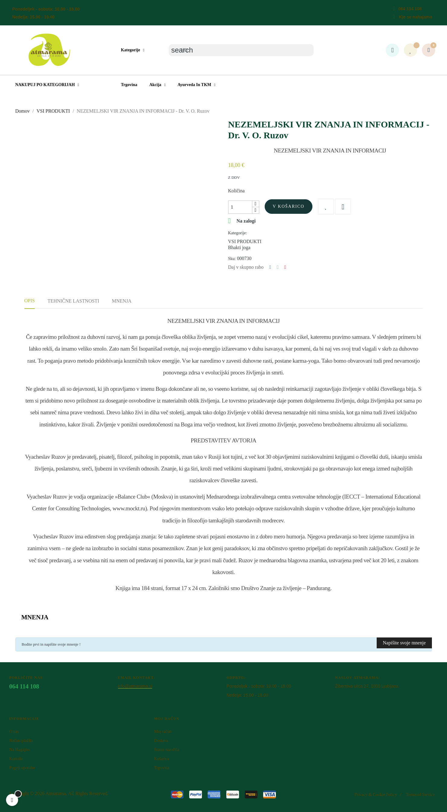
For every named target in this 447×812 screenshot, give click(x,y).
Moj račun (162, 731)
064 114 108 (410, 8)
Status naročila (166, 749)
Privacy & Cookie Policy (376, 794)
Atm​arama (56, 793)
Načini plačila (21, 740)
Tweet (278, 267)
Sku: (232, 258)
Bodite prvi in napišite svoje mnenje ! (51, 644)
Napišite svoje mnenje (404, 642)
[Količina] (240, 207)
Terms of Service (420, 794)
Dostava (161, 740)
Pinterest (285, 267)
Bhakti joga (239, 247)
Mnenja (122, 300)
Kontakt (16, 758)
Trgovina (161, 767)
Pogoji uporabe (22, 767)
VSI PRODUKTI (245, 241)
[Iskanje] (241, 50)
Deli (270, 267)
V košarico (289, 206)
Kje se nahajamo (415, 16)
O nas (14, 731)
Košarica (161, 758)
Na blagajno (19, 749)
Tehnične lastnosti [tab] (73, 300)
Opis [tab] (29, 300)
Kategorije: (237, 233)
